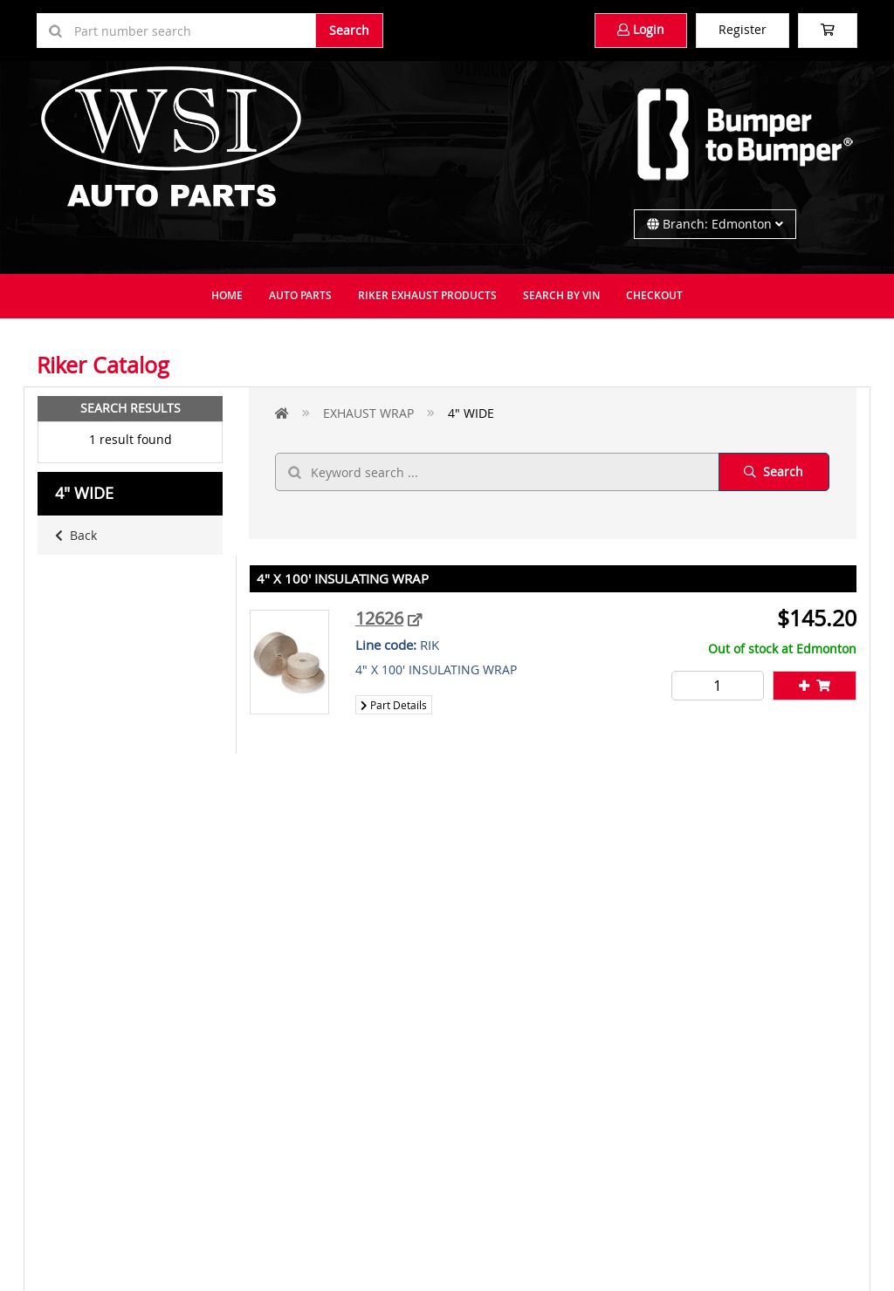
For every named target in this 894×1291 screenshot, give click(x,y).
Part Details (394, 705)
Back (76, 535)
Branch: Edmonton (715, 223)
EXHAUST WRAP (368, 413)
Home (227, 295)
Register (743, 29)
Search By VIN (561, 295)
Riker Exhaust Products (427, 295)
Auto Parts (300, 295)
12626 (379, 618)
